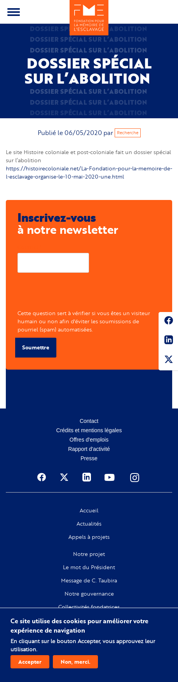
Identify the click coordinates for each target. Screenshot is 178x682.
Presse (89, 458)
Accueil (89, 510)
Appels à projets (89, 537)
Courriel (27, 247)
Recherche (127, 133)
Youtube (110, 477)
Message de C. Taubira (89, 580)
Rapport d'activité (89, 449)
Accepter (30, 661)
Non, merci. (75, 661)
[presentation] (76, 294)
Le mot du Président (89, 567)
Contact (89, 421)
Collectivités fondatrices (89, 607)
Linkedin (168, 341)
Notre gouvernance (89, 593)
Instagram (135, 477)
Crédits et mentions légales (89, 430)
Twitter (168, 360)
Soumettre (35, 347)
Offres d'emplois (89, 439)
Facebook (168, 321)
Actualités (89, 523)
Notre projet (89, 554)
